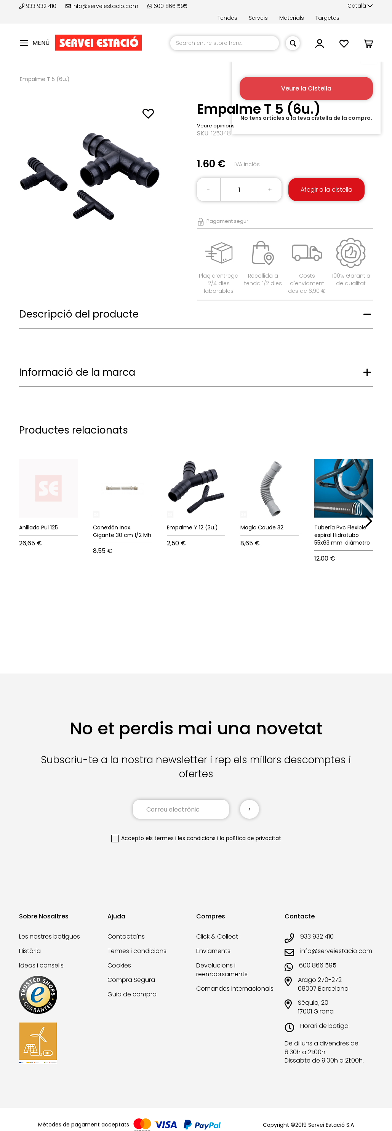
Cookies (119, 965)
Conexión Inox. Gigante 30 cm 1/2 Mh (122, 531)
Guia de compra (132, 994)
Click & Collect (217, 936)
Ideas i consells (41, 965)
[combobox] (224, 43)
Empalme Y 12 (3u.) (192, 527)
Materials (291, 18)
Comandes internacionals (235, 988)
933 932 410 (38, 6)
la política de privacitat (250, 838)
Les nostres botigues (49, 936)
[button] (360, 6)
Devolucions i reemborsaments (222, 970)
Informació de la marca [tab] (77, 372)
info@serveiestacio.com (102, 6)
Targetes (327, 18)
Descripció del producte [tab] (79, 314)
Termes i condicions (136, 951)
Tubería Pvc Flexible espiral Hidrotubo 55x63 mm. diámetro (342, 535)
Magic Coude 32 (261, 527)
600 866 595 (167, 6)
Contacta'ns (126, 936)
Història (30, 951)
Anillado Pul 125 (38, 527)
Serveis (258, 18)
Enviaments (213, 951)
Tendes (227, 18)
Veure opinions (216, 125)
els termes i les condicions (181, 838)
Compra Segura (131, 979)
